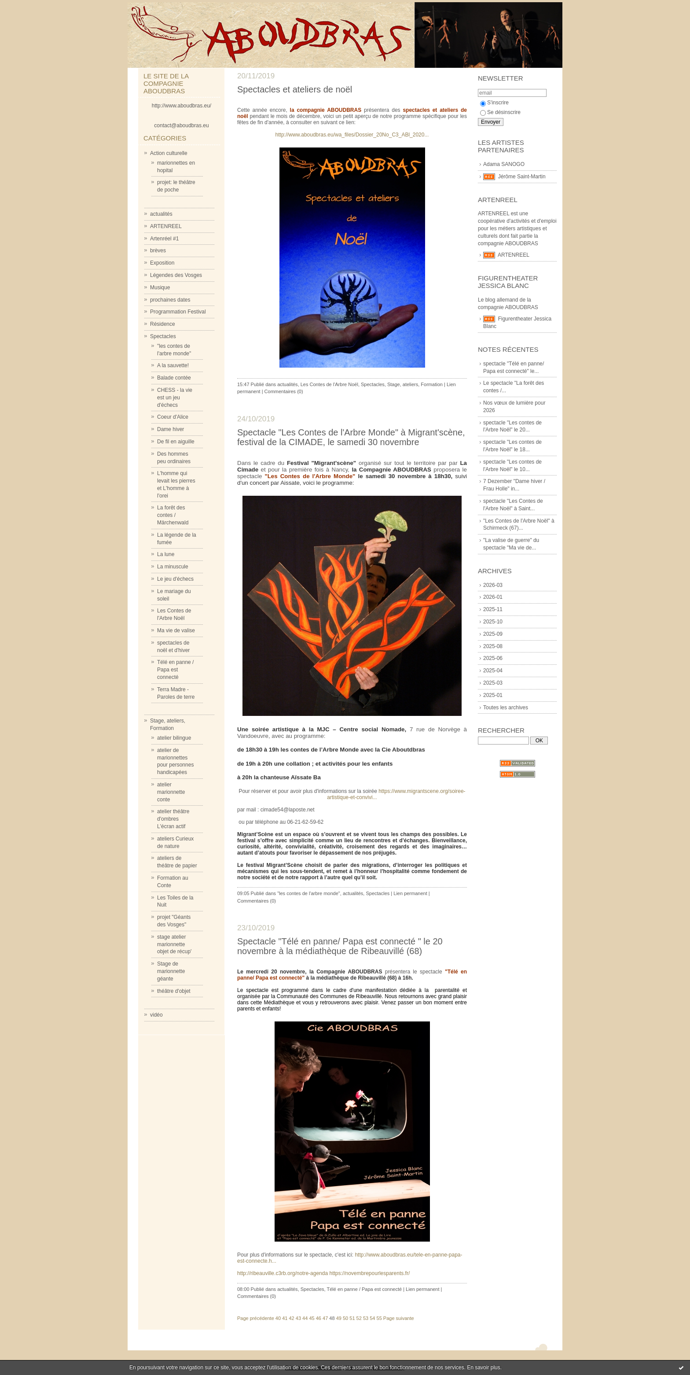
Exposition (162, 263)
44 (305, 1318)
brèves (158, 250)
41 (284, 1318)
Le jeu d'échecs (175, 579)
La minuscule (172, 567)
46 (318, 1318)
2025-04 (493, 670)
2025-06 (493, 658)
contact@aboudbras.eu (181, 125)
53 (365, 1318)
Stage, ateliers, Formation (415, 384)
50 (345, 1318)
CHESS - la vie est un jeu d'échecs (174, 397)
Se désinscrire (500, 112)
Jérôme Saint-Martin (522, 176)
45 (311, 1318)
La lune (165, 554)
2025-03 (493, 683)
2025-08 (493, 646)
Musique (160, 287)
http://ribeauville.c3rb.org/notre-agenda (282, 1273)
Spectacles (163, 336)
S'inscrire (494, 103)
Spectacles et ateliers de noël (294, 89)
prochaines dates (170, 300)
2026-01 (493, 597)
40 (278, 1318)
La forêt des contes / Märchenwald (172, 515)
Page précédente (255, 1318)
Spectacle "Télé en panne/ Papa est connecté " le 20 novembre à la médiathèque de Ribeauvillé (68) (340, 946)
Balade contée (174, 378)
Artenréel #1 (164, 239)
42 (291, 1318)
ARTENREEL (166, 226)
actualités (161, 214)
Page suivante (398, 1318)
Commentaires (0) (283, 391)
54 (372, 1318)
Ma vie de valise (176, 630)
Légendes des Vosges (176, 275)
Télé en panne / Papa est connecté (175, 669)
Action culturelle (168, 153)
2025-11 (493, 609)
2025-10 (493, 622)
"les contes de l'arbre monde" (308, 893)
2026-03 (493, 585)
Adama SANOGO (504, 164)
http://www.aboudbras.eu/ (181, 106)
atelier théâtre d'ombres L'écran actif (173, 818)
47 (325, 1318)
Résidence (162, 324)
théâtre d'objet (174, 991)
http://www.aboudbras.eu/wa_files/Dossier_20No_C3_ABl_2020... (352, 135)
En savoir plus (483, 1367)
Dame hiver (170, 429)
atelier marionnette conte (171, 792)
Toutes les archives (505, 707)
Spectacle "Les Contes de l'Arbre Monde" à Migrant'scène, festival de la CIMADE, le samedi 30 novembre (351, 437)
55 (379, 1318)
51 (352, 1318)
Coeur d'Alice (172, 417)
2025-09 (493, 634)
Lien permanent (410, 893)
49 (338, 1318)
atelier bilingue (174, 738)
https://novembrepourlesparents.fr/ (369, 1273)
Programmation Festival (178, 312)
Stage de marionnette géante (171, 971)
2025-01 (493, 695)
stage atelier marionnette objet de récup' (174, 944)
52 (359, 1318)
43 (298, 1318)
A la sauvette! (173, 365)
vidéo (156, 1015)
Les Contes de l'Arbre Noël (329, 384)
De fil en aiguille (176, 442)
